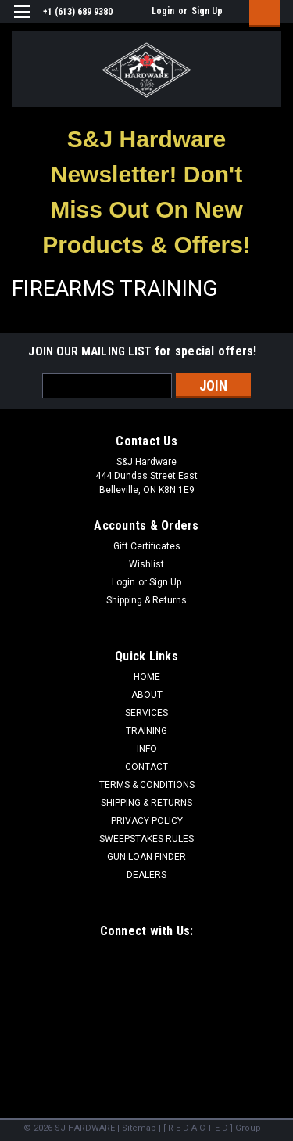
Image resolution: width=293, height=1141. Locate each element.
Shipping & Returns (146, 600)
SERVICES (146, 712)
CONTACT (146, 766)
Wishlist (146, 564)
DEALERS (146, 874)
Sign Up (207, 10)
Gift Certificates (146, 546)
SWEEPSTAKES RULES (146, 838)
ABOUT (147, 694)
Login (163, 10)
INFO (147, 748)
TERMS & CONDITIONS (147, 784)
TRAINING (146, 730)
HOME (147, 676)
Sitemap (139, 1128)
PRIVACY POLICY (147, 820)
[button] (147, 191)
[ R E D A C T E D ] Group (212, 1128)
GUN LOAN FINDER (146, 856)
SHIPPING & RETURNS (146, 802)
